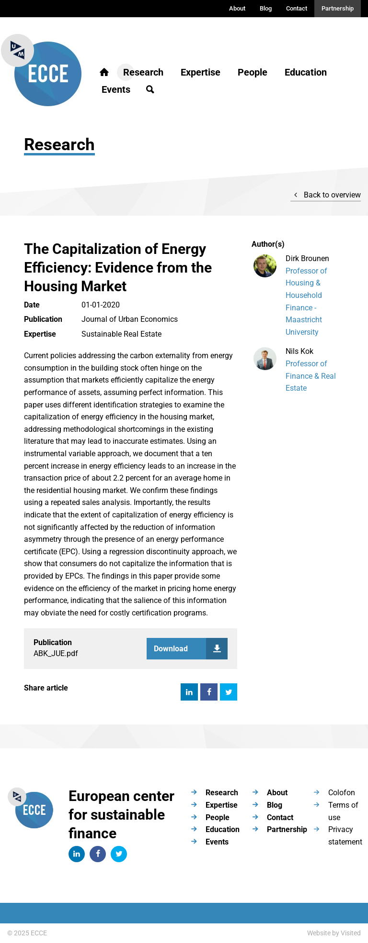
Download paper (191, 648)
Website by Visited (334, 933)
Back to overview (325, 194)
